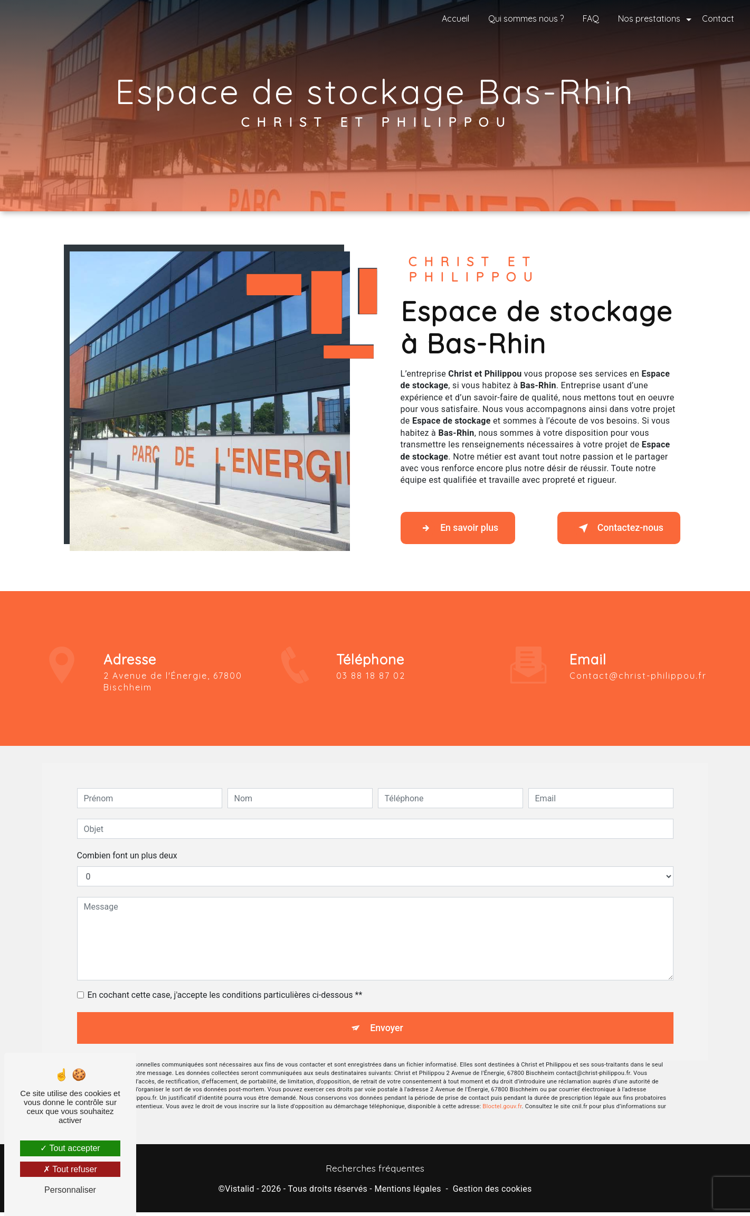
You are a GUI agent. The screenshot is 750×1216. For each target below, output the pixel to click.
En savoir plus (465, 528)
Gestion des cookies (492, 1192)
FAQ (589, 18)
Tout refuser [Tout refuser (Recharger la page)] (70, 1169)
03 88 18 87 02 (370, 694)
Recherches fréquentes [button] (375, 1171)
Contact (716, 18)
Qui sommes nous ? (524, 18)
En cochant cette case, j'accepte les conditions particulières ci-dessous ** (225, 976)
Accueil (453, 18)
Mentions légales (407, 1192)
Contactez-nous (611, 528)
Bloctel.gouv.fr (501, 1091)
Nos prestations (647, 18)
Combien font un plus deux (127, 837)
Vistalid (239, 1192)
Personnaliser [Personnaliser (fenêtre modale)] (70, 1189)
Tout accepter (70, 1148)
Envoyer (387, 1011)
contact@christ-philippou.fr (638, 656)
